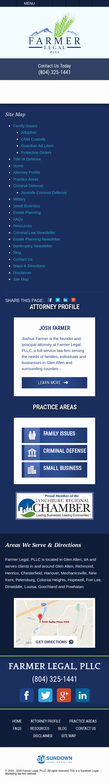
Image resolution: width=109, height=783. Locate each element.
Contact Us (22, 259)
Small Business (26, 206)
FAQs (18, 219)
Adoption (28, 132)
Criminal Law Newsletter (34, 232)
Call (45, 3)
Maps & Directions (29, 266)
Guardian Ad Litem (37, 145)
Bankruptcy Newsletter (32, 246)
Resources (22, 225)
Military (19, 199)
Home (18, 166)
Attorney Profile (26, 172)
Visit (72, 3)
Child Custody (33, 139)
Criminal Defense (28, 185)
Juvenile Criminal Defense (44, 192)
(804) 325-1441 (55, 72)
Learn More (49, 382)
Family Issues (25, 126)
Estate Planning (27, 212)
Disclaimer (22, 272)
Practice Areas (26, 179)
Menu (29, 3)
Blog (17, 252)
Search (85, 3)
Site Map (21, 279)
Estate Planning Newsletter (36, 239)
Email (59, 3)
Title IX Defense (27, 159)
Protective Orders (36, 152)
